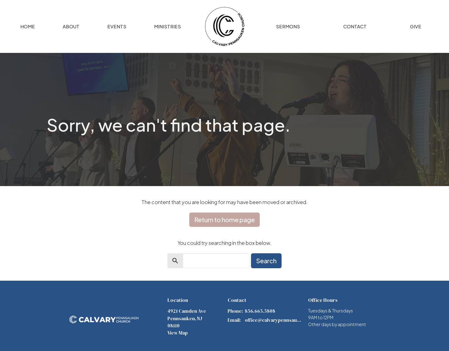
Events (116, 26)
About (71, 26)
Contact (355, 26)
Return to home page (224, 219)
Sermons (288, 26)
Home (27, 26)
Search (266, 260)
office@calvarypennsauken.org (273, 320)
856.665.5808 (260, 311)
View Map (177, 333)
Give (415, 26)
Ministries (167, 26)
